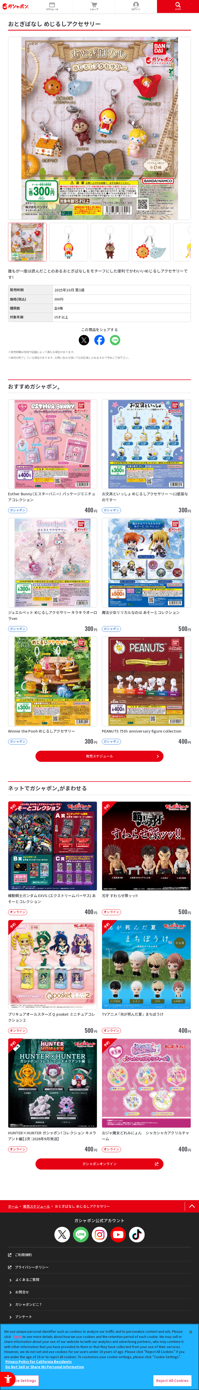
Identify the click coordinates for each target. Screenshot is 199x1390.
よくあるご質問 (27, 1279)
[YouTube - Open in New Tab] (118, 1234)
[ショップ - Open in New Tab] (94, 6)
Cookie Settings (21, 1380)
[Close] (190, 1332)
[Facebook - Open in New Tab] (99, 340)
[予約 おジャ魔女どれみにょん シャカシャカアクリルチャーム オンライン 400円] (146, 1095)
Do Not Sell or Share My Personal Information (44, 1366)
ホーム (13, 1206)
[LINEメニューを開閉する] (81, 1234)
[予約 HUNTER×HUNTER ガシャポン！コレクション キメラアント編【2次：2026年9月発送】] (52, 1095)
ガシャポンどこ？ (28, 1304)
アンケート (23, 1316)
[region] (99, 1357)
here (17, 1336)
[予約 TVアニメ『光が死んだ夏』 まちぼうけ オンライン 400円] (146, 977)
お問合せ (22, 1291)
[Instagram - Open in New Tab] (99, 1234)
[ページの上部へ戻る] (192, 1206)
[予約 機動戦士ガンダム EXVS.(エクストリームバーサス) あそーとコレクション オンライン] (52, 858)
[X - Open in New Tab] (84, 340)
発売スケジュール (99, 756)
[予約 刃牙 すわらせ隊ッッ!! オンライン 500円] (146, 858)
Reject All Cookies (172, 1380)
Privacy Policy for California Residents (38, 1361)
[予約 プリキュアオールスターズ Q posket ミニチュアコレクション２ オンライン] (52, 977)
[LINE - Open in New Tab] (115, 340)
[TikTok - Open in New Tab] (137, 1234)
